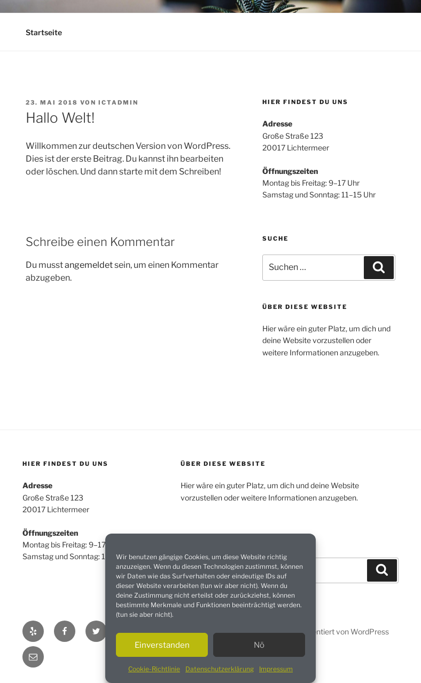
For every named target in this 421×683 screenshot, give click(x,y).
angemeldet (89, 265)
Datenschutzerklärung (219, 669)
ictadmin (118, 102)
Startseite (44, 32)
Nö (259, 645)
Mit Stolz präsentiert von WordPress (327, 631)
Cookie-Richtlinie (154, 669)
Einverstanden (162, 645)
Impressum (276, 669)
